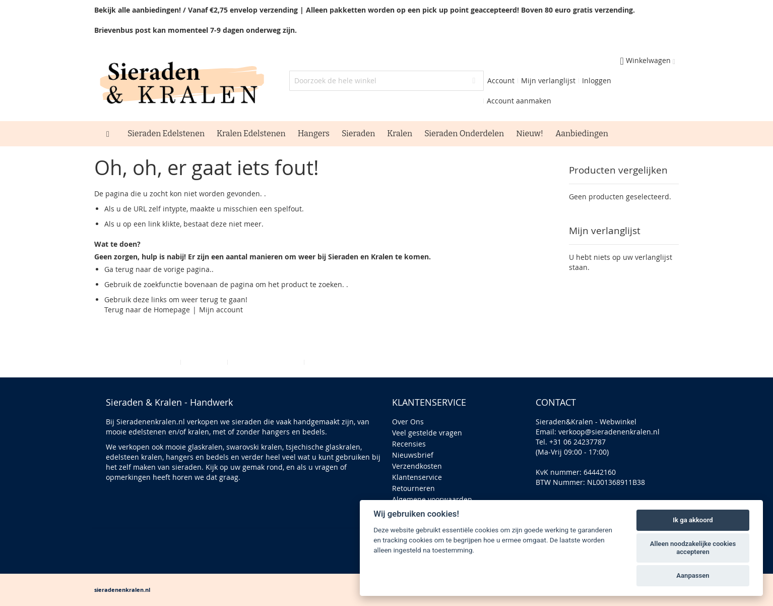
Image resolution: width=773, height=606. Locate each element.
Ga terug (119, 269)
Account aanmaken (519, 100)
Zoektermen (204, 362)
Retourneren (413, 488)
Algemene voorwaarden (432, 499)
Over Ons (408, 421)
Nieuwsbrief (412, 455)
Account (500, 80)
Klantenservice (417, 477)
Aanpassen (692, 575)
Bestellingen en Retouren (350, 362)
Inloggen (596, 80)
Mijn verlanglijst (548, 80)
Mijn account (221, 309)
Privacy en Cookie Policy (137, 362)
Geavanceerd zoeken (266, 362)
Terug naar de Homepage (147, 309)
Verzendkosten (417, 466)
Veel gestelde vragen (427, 432)
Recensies (409, 444)
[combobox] (386, 81)
